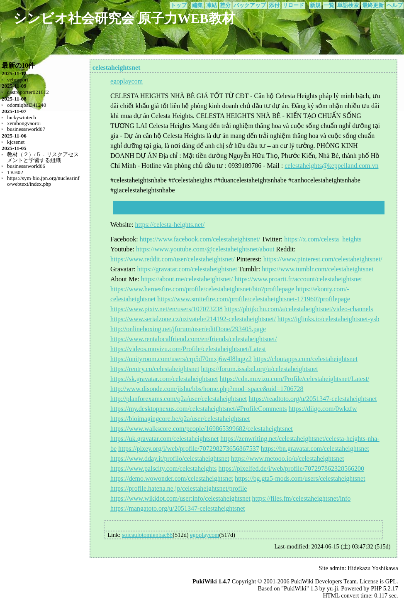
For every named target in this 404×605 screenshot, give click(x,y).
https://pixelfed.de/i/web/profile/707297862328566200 (292, 468)
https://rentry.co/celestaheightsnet (154, 368)
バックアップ (250, 5)
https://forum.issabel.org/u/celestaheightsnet (259, 368)
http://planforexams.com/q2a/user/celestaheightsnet (178, 398)
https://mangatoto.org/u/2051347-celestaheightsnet (177, 508)
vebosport (17, 79)
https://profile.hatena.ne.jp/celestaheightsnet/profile (178, 488)
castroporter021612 (28, 92)
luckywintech (21, 117)
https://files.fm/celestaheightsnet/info (301, 498)
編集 (197, 5)
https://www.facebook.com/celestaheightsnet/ (200, 239)
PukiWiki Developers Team (324, 581)
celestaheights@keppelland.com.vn (331, 165)
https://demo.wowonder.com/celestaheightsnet (171, 478)
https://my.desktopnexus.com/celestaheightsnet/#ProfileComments (198, 408)
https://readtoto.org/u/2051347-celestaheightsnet (312, 398)
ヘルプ (395, 5)
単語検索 (348, 5)
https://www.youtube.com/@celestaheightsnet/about (205, 249)
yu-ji (332, 588)
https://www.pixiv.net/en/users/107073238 (166, 308)
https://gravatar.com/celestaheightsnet (187, 269)
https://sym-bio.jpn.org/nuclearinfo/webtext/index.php (43, 181)
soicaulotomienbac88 (147, 534)
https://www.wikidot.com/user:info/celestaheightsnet (180, 498)
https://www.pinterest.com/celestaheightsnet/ (322, 259)
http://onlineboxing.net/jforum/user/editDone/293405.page (188, 328)
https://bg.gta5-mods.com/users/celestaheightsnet (300, 478)
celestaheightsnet (116, 67)
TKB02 (15, 172)
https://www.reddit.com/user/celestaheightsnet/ (172, 259)
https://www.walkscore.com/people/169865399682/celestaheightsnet (201, 428)
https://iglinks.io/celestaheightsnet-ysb (328, 318)
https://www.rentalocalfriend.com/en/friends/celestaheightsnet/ (193, 338)
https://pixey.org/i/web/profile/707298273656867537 (188, 448)
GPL (391, 581)
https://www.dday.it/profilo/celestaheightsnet (169, 458)
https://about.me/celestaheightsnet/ (187, 279)
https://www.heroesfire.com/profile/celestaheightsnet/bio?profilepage (202, 289)
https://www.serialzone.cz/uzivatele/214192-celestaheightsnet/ (193, 318)
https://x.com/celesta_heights (322, 239)
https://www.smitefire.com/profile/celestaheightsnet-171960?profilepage (253, 298)
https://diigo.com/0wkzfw (323, 408)
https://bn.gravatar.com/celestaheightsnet (315, 448)
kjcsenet (15, 142)
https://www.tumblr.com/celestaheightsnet (317, 269)
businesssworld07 (26, 129)
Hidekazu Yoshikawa (373, 568)
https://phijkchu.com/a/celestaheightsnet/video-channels (298, 308)
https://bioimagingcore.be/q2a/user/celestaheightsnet (180, 418)
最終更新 (373, 5)
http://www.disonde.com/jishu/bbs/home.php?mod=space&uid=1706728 (206, 388)
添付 (274, 5)
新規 (315, 5)
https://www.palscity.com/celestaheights (163, 468)
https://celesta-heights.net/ (170, 224)
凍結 (211, 5)
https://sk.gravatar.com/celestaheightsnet (164, 378)
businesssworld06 (26, 166)
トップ (178, 5)
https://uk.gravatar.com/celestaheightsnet (164, 438)
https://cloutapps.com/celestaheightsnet (305, 358)
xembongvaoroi (24, 123)
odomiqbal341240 (26, 105)
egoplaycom (126, 81)
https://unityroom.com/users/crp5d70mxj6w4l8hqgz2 (181, 358)
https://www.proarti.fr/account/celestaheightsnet (298, 279)
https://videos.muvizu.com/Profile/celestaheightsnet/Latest (188, 348)
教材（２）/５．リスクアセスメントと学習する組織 (43, 157)
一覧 (329, 5)
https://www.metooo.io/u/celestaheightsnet (287, 458)
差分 (225, 5)
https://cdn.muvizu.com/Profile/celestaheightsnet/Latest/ (294, 378)
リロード (293, 5)
